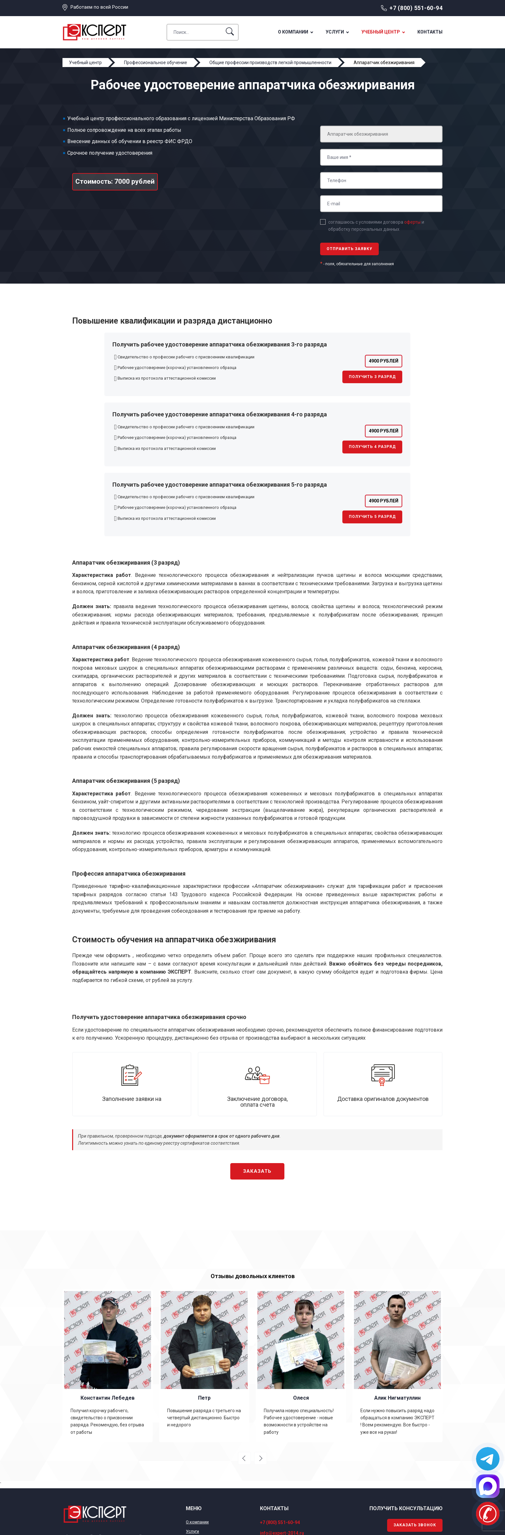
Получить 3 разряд (372, 376)
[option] (107, 1365)
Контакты (430, 31)
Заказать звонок (415, 1525)
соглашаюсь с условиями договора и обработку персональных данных (376, 225)
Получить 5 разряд (372, 516)
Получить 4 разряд (372, 446)
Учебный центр (380, 31)
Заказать (257, 1171)
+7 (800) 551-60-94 (416, 8)
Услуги (335, 31)
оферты (412, 222)
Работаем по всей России (99, 7)
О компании (293, 31)
